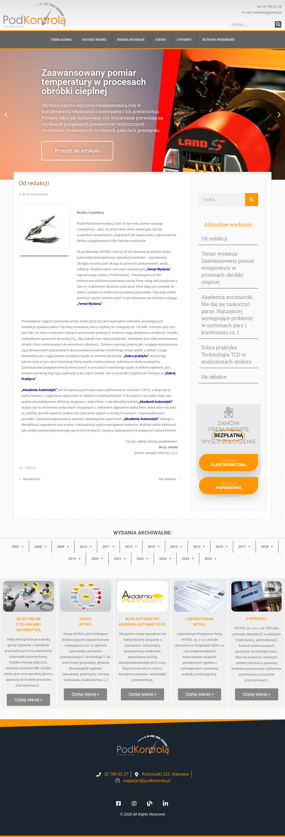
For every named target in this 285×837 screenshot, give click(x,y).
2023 (165, 558)
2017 (244, 546)
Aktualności (29, 479)
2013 (154, 546)
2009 (63, 546)
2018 (267, 546)
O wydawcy (184, 39)
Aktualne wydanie (94, 39)
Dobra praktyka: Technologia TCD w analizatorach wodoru (226, 354)
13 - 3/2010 (27, 468)
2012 (131, 546)
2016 (222, 546)
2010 (86, 546)
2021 (120, 558)
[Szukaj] (278, 24)
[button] (6, 114)
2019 (74, 558)
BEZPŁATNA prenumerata (218, 39)
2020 (97, 558)
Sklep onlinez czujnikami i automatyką (28, 624)
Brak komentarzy (35, 194)
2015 (199, 546)
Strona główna (61, 39)
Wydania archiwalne (131, 39)
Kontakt (161, 39)
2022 (142, 558)
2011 (108, 546)
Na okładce (169, 479)
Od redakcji (214, 238)
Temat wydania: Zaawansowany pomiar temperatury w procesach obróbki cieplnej (228, 267)
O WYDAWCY (256, 619)
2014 (176, 546)
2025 (210, 558)
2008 (40, 546)
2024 (188, 558)
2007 (18, 546)
